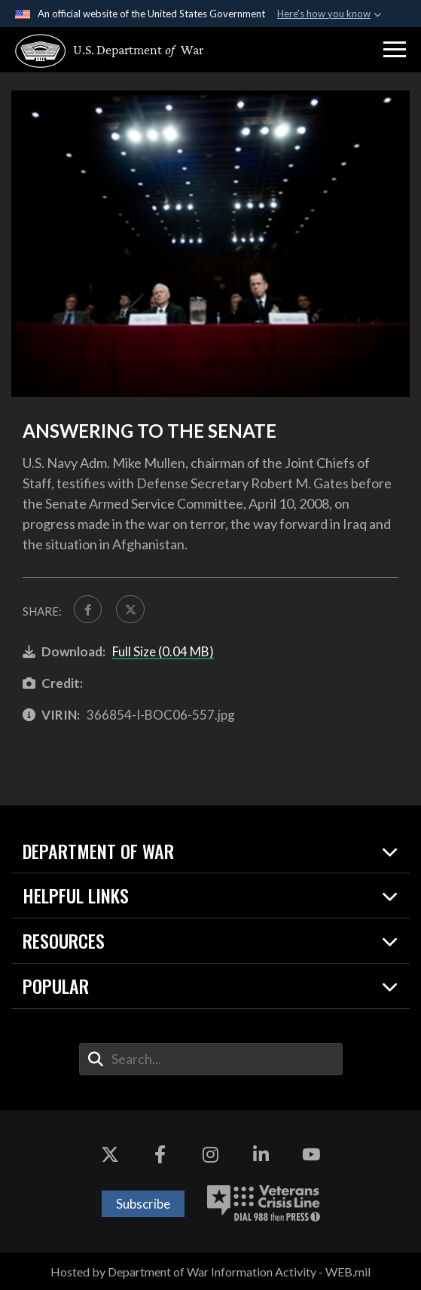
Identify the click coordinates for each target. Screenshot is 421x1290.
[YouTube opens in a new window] (311, 1155)
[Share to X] (131, 609)
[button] (394, 49)
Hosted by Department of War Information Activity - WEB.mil (210, 1271)
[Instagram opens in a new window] (211, 1155)
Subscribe (143, 1204)
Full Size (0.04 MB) (163, 651)
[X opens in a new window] (110, 1155)
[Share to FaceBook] (88, 609)
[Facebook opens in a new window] (160, 1155)
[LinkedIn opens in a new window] (260, 1155)
